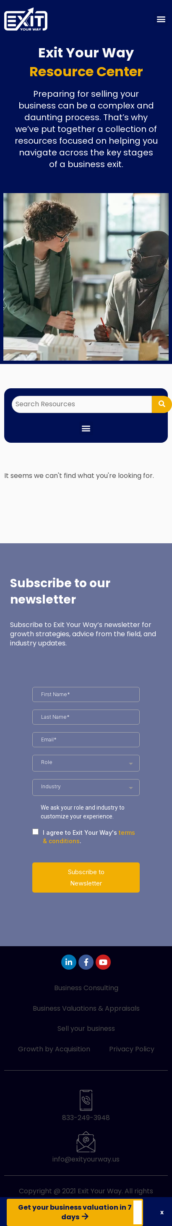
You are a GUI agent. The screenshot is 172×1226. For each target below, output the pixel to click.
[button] (161, 19)
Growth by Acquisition (54, 1049)
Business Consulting (86, 988)
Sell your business (86, 1028)
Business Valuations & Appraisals (86, 1008)
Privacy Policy (131, 1049)
